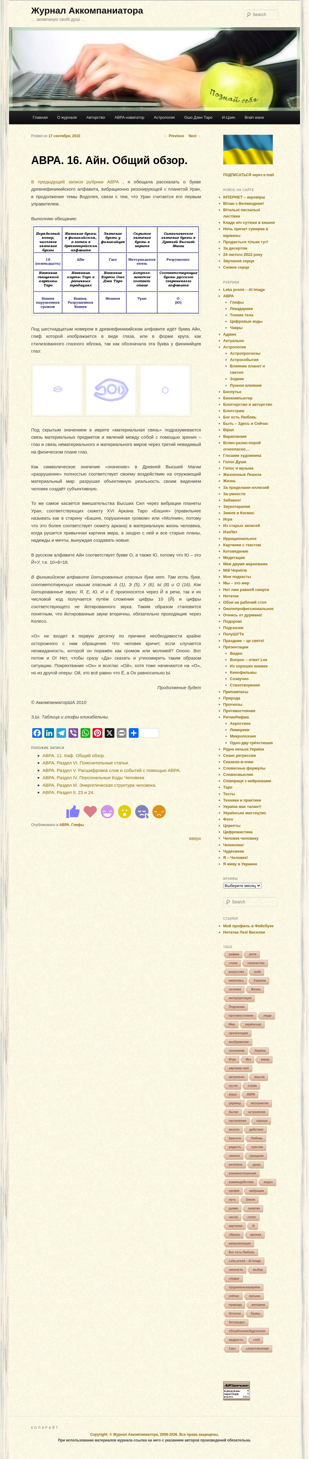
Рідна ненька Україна (243, 749)
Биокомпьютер (238, 398)
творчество (256, 963)
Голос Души (235, 462)
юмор (265, 1059)
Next (195, 136)
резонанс (236, 1164)
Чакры (236, 327)
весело (234, 1129)
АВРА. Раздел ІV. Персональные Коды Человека (93, 777)
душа (256, 1164)
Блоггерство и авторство (247, 404)
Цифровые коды (246, 321)
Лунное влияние (246, 385)
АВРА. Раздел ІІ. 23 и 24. (68, 792)
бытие (233, 1112)
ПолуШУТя (233, 634)
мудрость (236, 1339)
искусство (236, 971)
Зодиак (237, 378)
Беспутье (232, 391)
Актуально (233, 340)
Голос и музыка (238, 468)
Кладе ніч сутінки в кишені (249, 222)
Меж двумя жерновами (245, 564)
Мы (248, 1059)
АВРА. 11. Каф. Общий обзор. (74, 755)
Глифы (77, 824)
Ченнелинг (233, 845)
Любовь (257, 1138)
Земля (250, 1199)
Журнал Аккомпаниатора (87, 10)
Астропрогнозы (245, 353)
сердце (234, 1278)
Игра (227, 519)
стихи (233, 963)
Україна (260, 1050)
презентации (238, 1033)
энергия (254, 1208)
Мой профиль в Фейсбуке (248, 926)
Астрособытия (244, 359)
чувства (257, 1147)
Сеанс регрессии (239, 755)
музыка (254, 1296)
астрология (256, 1112)
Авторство (95, 117)
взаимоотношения (242, 1173)
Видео (236, 653)
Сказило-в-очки (238, 762)
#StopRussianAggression (247, 1331)
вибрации (256, 1191)
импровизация (240, 1243)
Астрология (164, 117)
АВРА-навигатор (129, 117)
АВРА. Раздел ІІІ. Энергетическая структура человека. (100, 785)
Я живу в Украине (240, 864)
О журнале (67, 117)
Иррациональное (240, 538)
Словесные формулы (244, 768)
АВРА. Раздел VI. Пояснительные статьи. (86, 762)
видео (268, 1182)
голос (252, 1217)
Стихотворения (245, 685)
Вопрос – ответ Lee (248, 659)
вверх (195, 838)
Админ (229, 334)
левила (234, 1155)
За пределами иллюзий (246, 487)
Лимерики (239, 730)
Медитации (234, 557)
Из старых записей (241, 525)
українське (253, 1024)
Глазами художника (242, 455)
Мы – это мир (236, 583)
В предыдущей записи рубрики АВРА (75, 181)
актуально (236, 1077)
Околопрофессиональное (248, 608)
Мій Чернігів (235, 570)
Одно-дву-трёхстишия (251, 743)
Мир (232, 1024)
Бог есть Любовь (240, 417)
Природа (231, 698)
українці (235, 1103)
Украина (260, 980)
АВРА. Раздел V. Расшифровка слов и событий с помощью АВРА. (112, 770)
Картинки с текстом (242, 545)
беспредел (237, 1322)
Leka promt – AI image (244, 289)
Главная (40, 117)
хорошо (262, 1120)
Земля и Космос (238, 513)
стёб (256, 1339)
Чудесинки (233, 851)
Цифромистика (238, 832)
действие (256, 1129)
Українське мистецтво (244, 813)
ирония (255, 1234)
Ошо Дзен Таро (198, 117)
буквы (255, 1313)
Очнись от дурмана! (242, 615)
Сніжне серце (236, 267)
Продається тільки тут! (246, 242)
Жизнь (229, 481)
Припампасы (235, 691)
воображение (239, 1042)
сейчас (234, 1296)
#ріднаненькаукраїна (244, 1287)
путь (232, 1199)
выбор (258, 1269)
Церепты (232, 825)
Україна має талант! (242, 806)
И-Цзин (228, 117)
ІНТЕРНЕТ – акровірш (244, 197)
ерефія (234, 1191)
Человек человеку (241, 838)
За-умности (234, 494)
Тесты (229, 794)
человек (235, 989)
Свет (232, 1348)
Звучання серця (238, 261)
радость (235, 1147)
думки (233, 1208)
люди (267, 1015)
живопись (236, 980)
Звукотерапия (236, 506)
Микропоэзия (243, 736)
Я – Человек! (235, 857)
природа (235, 1304)
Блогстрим (233, 410)
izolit (257, 971)
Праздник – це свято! (243, 640)
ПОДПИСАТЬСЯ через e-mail (248, 175)
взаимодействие (241, 1182)
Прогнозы (233, 704)
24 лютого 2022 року (243, 254)
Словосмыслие (238, 774)
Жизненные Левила (242, 474)
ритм (252, 954)
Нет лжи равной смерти (246, 589)
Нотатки (231, 596)
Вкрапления (235, 436)
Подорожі (232, 621)
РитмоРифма (236, 717)
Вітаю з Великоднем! (243, 203)
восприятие (260, 1103)
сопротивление (257, 1348)
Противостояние (239, 711)
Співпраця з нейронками (247, 781)
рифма (234, 954)
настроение (238, 1120)
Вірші (228, 430)
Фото (228, 819)
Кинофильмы (243, 672)
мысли (259, 1077)
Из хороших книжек (249, 666)
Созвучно (239, 678)
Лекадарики (241, 308)
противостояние (241, 1015)
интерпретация (240, 998)
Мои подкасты (237, 576)
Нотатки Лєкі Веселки (244, 932)
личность (236, 1269)
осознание (237, 1050)
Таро (228, 787)
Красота (235, 1138)
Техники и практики (242, 800)
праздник (257, 1155)
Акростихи (240, 723)
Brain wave (254, 117)
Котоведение (235, 551)
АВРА (64, 824)
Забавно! (232, 500)
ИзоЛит (230, 532)
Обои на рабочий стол (245, 602)
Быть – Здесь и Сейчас (246, 423)
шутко (233, 1085)
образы (235, 1234)
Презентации (235, 647)
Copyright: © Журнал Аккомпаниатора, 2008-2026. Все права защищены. (154, 1434)
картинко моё (239, 1068)
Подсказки (233, 627)
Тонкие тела (241, 315)
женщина (258, 1304)
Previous (174, 136)
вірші (233, 1094)
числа (233, 1217)
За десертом (235, 248)
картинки (236, 1226)
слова (252, 1085)
